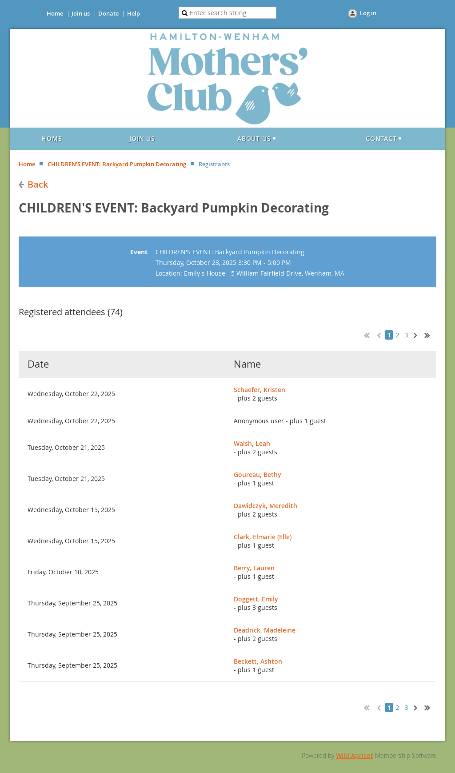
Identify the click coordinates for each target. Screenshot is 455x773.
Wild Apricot (354, 755)
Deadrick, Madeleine (264, 630)
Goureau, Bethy (257, 474)
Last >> (430, 334)
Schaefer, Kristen (259, 389)
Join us (81, 13)
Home (55, 13)
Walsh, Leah (252, 443)
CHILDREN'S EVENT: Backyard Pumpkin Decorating (117, 164)
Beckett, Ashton (258, 661)
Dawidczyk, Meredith (265, 505)
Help (133, 13)
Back (38, 184)
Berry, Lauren (254, 568)
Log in (368, 13)
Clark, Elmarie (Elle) (262, 537)
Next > (417, 334)
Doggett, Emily (256, 599)
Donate (108, 13)
